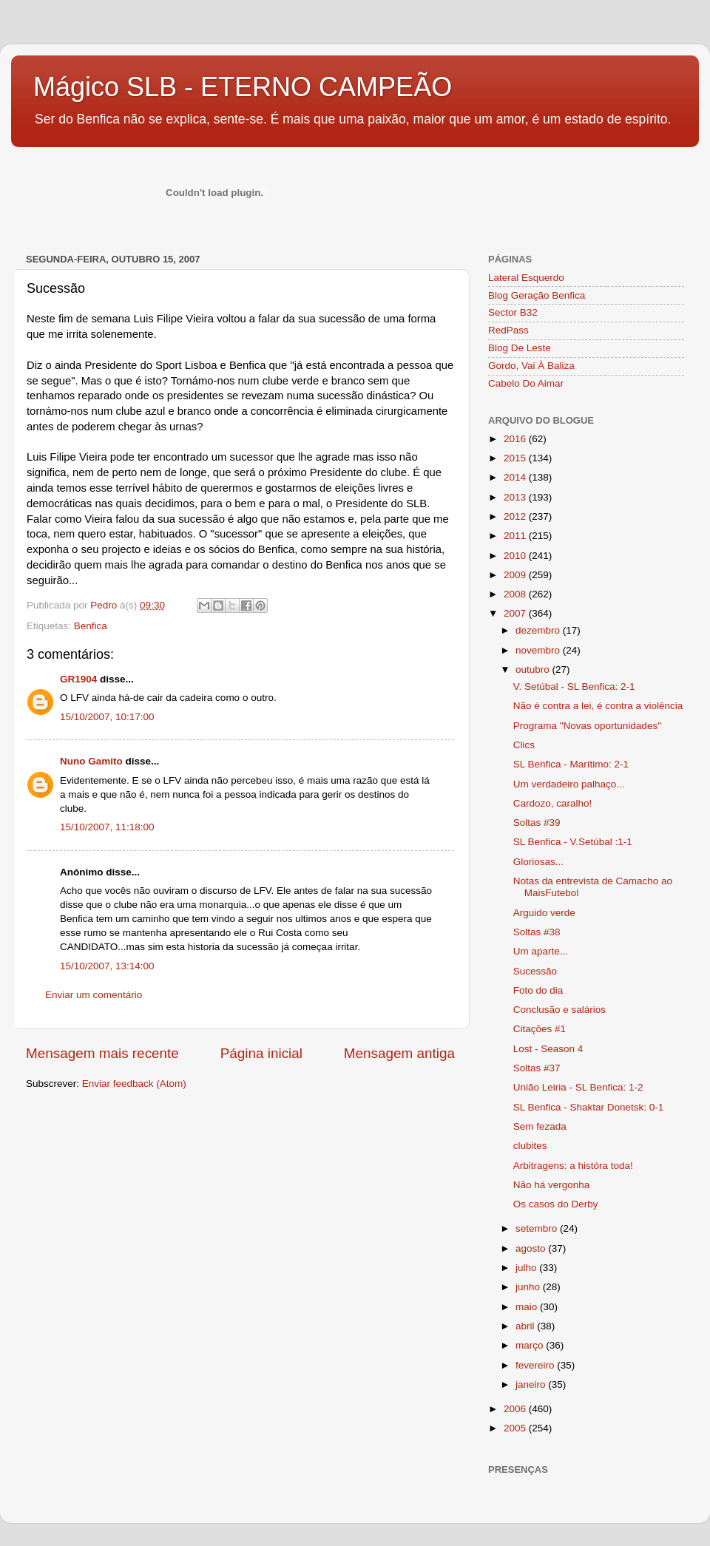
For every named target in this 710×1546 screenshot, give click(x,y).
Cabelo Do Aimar (526, 383)
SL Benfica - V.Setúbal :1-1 (572, 841)
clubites (530, 1145)
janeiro (531, 1384)
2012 (516, 516)
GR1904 (78, 679)
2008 (516, 594)
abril (526, 1326)
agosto (531, 1248)
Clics (524, 744)
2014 (516, 477)
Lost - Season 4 (548, 1048)
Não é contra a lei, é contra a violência (598, 705)
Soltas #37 (537, 1068)
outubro (533, 669)
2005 (516, 1428)
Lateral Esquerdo (526, 277)
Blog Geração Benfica (536, 295)
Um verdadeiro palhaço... (569, 784)
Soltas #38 (537, 932)
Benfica (90, 625)
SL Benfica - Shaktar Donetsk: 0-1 (588, 1107)
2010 (516, 555)
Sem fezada (540, 1126)
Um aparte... (540, 951)
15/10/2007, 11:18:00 (107, 827)
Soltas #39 (537, 822)
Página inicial (261, 1053)
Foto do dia (538, 990)
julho (527, 1267)
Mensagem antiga (399, 1053)
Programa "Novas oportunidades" (587, 725)
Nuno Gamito (91, 761)
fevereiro (536, 1365)
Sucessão (535, 971)
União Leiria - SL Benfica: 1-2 (578, 1087)
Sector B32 (513, 312)
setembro (537, 1228)
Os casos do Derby (555, 1204)
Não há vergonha (551, 1184)
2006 (516, 1408)
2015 (516, 458)
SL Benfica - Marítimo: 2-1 (571, 764)
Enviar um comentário (93, 994)
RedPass (508, 330)
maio (527, 1306)
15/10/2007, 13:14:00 (107, 966)
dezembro (539, 630)
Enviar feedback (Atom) (134, 1083)
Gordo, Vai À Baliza (531, 365)
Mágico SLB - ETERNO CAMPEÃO (242, 87)
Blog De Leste (519, 347)
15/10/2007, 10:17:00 (107, 716)
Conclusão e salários (559, 1009)
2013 (516, 497)
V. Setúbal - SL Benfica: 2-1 (574, 686)
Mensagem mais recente (102, 1053)
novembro (539, 650)
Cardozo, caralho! (552, 803)
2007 (516, 613)
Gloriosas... (538, 861)
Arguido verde (544, 912)
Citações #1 (539, 1028)
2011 (516, 535)
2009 (516, 574)
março (530, 1345)
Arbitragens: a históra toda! (573, 1165)
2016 (516, 438)
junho (529, 1286)
